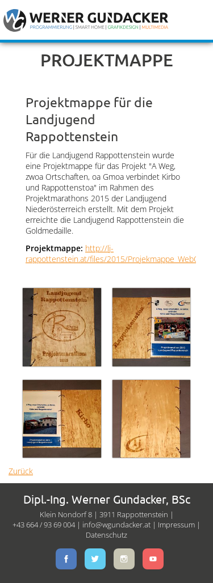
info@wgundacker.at (116, 524)
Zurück (21, 471)
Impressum (176, 524)
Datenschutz (106, 535)
